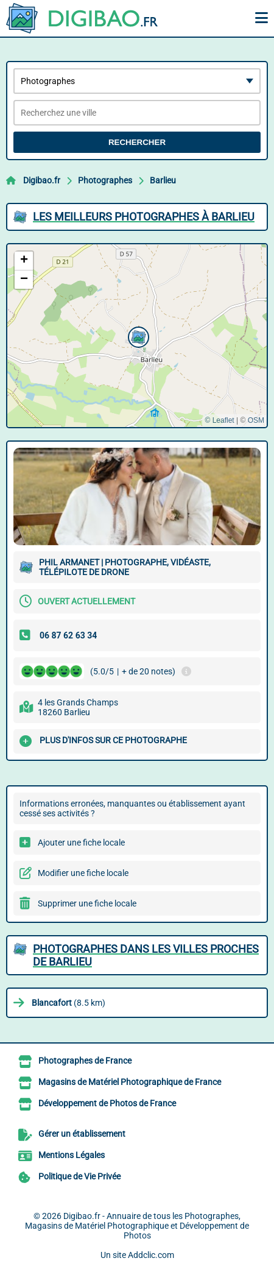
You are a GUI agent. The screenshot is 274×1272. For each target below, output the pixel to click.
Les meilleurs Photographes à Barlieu (144, 216)
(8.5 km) (68, 1003)
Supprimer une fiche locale (87, 903)
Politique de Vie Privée (79, 1176)
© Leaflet (219, 420)
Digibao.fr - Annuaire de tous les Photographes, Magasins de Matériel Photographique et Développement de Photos (137, 1225)
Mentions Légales (71, 1155)
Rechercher (137, 142)
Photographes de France (85, 1060)
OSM (256, 420)
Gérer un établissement (81, 1134)
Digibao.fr (41, 180)
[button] (137, 336)
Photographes (105, 180)
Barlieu (163, 180)
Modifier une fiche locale (83, 873)
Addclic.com (151, 1255)
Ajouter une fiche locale (81, 842)
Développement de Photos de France (107, 1103)
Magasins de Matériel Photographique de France (129, 1082)
